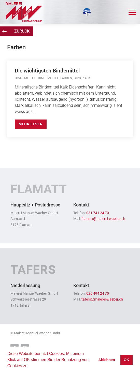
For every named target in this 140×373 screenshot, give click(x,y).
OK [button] (126, 360)
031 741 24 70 (97, 213)
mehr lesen (31, 124)
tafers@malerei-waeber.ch (102, 299)
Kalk (86, 78)
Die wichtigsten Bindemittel (47, 71)
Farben (66, 78)
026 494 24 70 (97, 293)
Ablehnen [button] (106, 360)
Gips (77, 78)
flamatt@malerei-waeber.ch (103, 219)
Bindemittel (25, 78)
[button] (30, 366)
